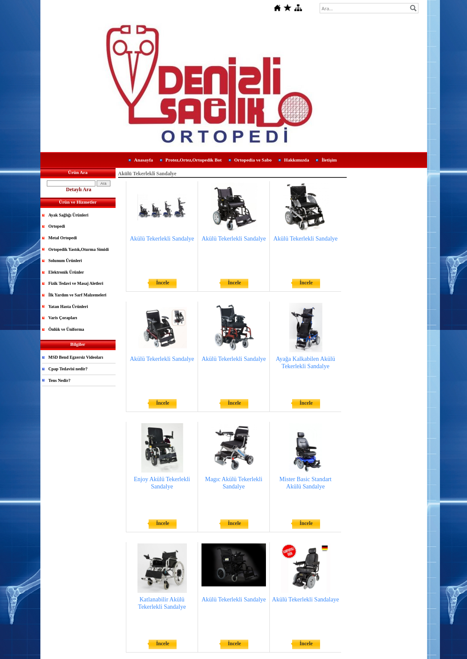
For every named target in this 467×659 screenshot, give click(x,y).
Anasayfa (143, 159)
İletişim (328, 159)
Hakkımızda (296, 159)
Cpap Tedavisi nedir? (68, 368)
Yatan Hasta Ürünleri (68, 306)
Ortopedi (57, 226)
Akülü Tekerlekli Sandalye (162, 238)
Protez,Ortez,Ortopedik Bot (193, 159)
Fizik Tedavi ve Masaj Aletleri (76, 283)
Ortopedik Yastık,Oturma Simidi (79, 249)
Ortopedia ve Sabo (253, 159)
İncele (162, 283)
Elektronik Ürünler (66, 272)
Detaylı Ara (79, 189)
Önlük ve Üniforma (66, 329)
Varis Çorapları (63, 317)
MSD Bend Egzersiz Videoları (76, 357)
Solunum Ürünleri (65, 260)
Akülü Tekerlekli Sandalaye (305, 599)
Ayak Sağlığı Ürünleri (69, 215)
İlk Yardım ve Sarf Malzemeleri (78, 295)
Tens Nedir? (60, 380)
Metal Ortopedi (63, 237)
